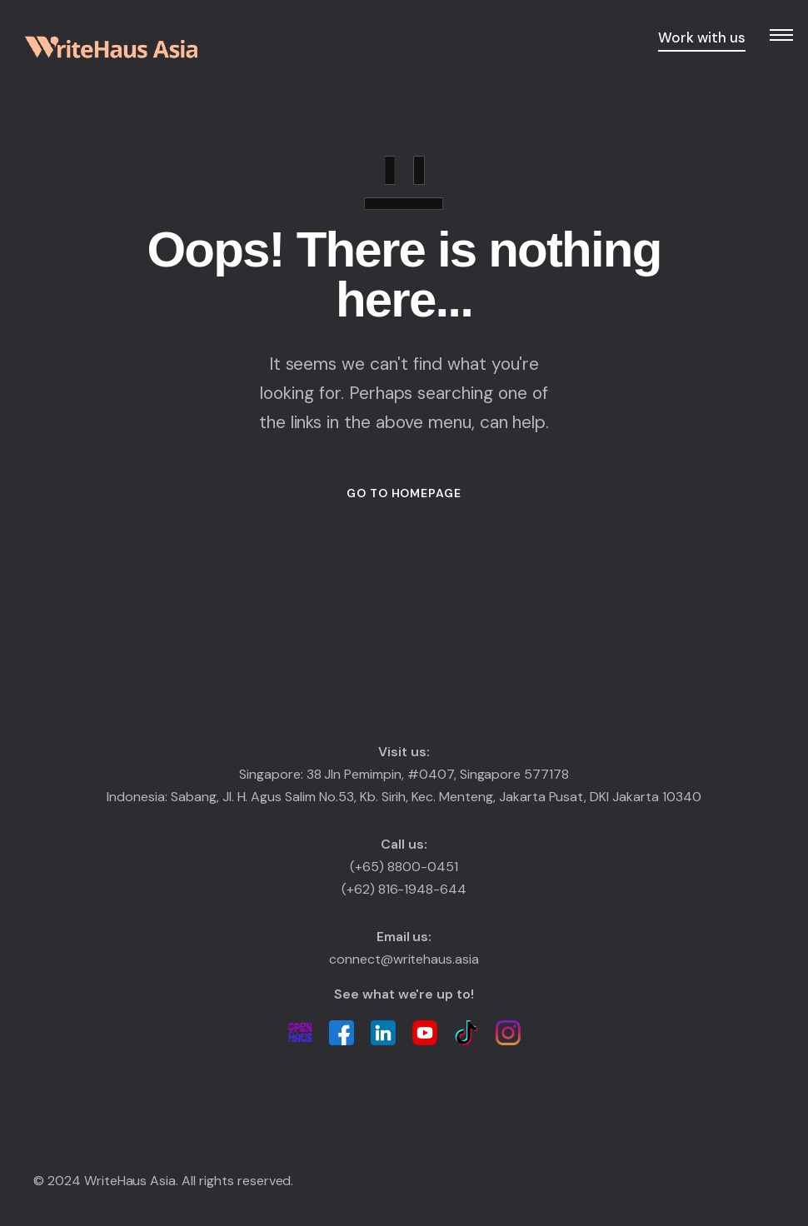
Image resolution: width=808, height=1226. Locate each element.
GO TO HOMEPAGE (404, 493)
